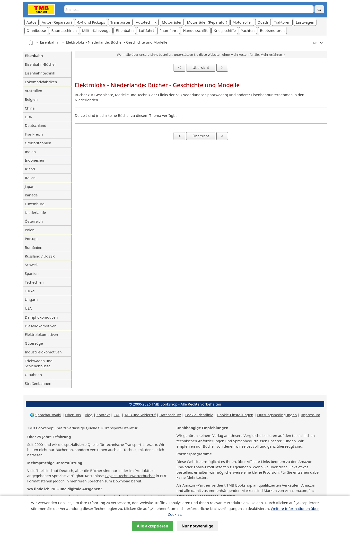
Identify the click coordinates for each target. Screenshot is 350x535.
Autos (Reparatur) (57, 22)
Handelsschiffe (195, 30)
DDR (28, 116)
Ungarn (31, 299)
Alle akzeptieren (152, 526)
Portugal (32, 238)
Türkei (30, 290)
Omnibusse (36, 30)
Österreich (34, 221)
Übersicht (200, 67)
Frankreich (34, 134)
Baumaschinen (64, 30)
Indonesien (34, 160)
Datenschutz (170, 414)
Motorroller (242, 22)
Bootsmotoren (272, 30)
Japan (29, 186)
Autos (31, 22)
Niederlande (35, 212)
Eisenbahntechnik (40, 73)
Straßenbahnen (38, 383)
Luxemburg (34, 203)
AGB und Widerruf (140, 414)
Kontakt (103, 414)
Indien (30, 151)
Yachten (248, 30)
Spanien (32, 273)
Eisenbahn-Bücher (40, 64)
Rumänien (33, 247)
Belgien (31, 99)
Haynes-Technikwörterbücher (130, 475)
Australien (33, 90)
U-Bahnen (33, 374)
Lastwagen (305, 22)
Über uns (73, 414)
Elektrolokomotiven (41, 334)
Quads (263, 22)
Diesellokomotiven (41, 325)
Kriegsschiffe (225, 30)
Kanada (31, 195)
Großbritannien (38, 142)
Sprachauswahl (48, 414)
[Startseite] (31, 42)
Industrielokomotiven (43, 352)
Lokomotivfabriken (41, 81)
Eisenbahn (124, 30)
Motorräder (172, 22)
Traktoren (282, 22)
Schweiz (31, 264)
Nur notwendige (197, 526)
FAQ (117, 414)
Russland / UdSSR (40, 256)
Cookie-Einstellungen (235, 414)
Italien (30, 177)
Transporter (120, 22)
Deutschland (35, 125)
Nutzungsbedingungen (277, 414)
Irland (30, 168)
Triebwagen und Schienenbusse (38, 363)
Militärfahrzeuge (96, 30)
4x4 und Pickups (91, 22)
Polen (30, 229)
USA (28, 308)
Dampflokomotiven (41, 317)
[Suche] (319, 9)
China (30, 108)
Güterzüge (34, 343)
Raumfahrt (168, 30)
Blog (89, 414)
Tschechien (34, 282)
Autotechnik (146, 22)
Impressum (310, 414)
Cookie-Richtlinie (199, 414)
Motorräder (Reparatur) (207, 22)
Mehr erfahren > (273, 54)
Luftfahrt (146, 30)
